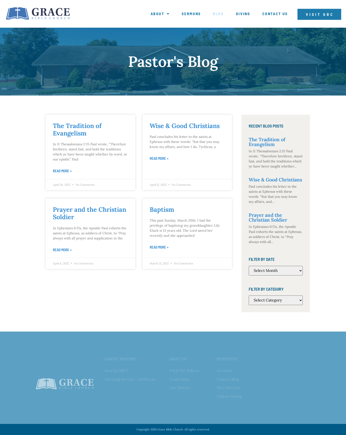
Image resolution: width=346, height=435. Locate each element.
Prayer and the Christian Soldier (89, 213)
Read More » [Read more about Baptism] (159, 247)
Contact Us (275, 14)
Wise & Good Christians (185, 126)
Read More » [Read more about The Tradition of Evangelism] (62, 171)
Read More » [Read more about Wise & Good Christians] (159, 158)
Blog (218, 14)
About (160, 14)
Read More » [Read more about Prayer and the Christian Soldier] (62, 250)
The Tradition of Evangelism (77, 129)
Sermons (191, 14)
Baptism (162, 209)
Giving (243, 14)
